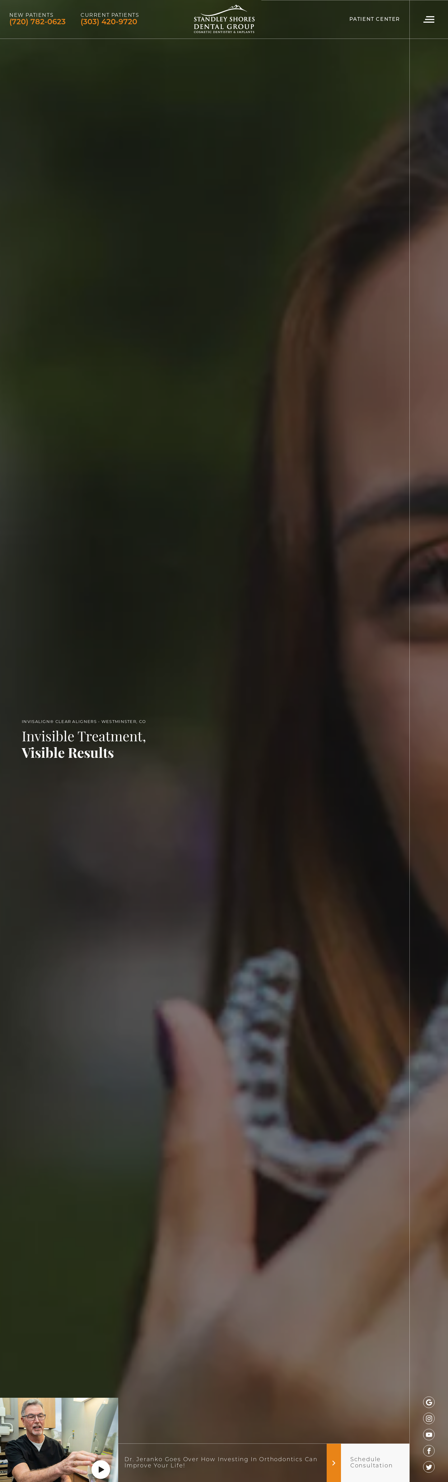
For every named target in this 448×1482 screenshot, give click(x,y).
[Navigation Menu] (428, 19)
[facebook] (429, 1451)
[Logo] (224, 19)
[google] (429, 1402)
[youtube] (429, 1434)
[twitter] (429, 1467)
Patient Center (374, 19)
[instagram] (429, 1418)
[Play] (100, 1469)
